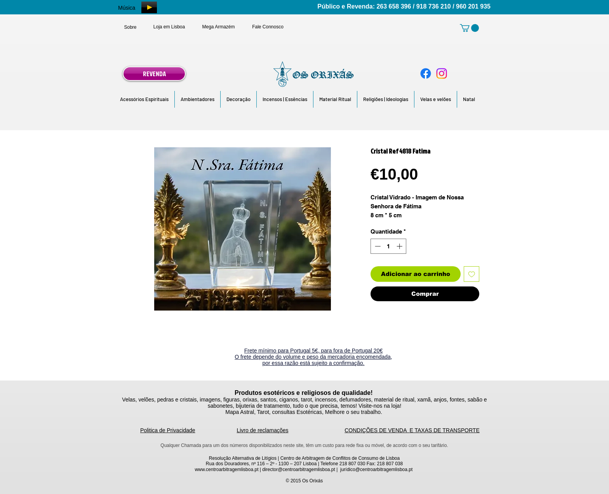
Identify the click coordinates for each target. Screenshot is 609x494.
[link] (469, 28)
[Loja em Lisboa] (169, 27)
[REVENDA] (154, 73)
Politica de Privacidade (167, 430)
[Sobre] (130, 27)
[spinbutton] (388, 246)
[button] (144, 99)
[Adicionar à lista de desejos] (472, 274)
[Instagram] (442, 73)
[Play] (149, 7)
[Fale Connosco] (267, 27)
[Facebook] (426, 73)
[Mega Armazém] (218, 27)
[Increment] (400, 246)
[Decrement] (377, 246)
